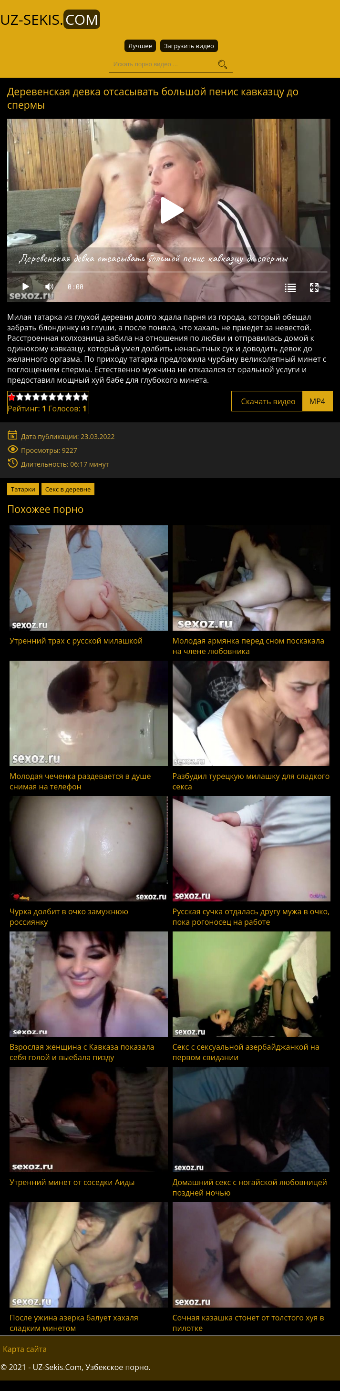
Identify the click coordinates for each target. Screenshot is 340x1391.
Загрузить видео (189, 45)
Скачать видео (282, 401)
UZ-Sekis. (50, 19)
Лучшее (140, 45)
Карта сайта (25, 1349)
